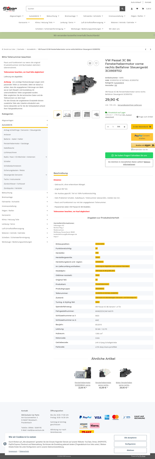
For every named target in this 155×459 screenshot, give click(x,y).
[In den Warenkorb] (56, 57)
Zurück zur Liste (9, 49)
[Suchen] (73, 8)
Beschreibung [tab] (61, 173)
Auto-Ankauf (136, 2)
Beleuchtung (7, 193)
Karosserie (6, 215)
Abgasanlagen (7, 120)
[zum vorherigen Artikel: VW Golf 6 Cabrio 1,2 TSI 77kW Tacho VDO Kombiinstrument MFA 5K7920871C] (145, 49)
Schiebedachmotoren (12, 166)
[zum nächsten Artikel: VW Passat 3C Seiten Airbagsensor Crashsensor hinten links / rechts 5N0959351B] (150, 49)
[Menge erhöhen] (124, 126)
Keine (97, 257)
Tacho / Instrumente (12, 179)
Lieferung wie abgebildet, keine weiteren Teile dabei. (112, 266)
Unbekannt (99, 262)
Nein (97, 275)
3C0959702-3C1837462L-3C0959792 (107, 293)
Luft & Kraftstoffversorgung (13, 228)
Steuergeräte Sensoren (13, 175)
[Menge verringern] (108, 126)
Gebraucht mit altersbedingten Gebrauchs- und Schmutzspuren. (116, 297)
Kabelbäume (9, 148)
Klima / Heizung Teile (10, 219)
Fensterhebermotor (102, 284)
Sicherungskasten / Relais (14, 170)
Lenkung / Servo (8, 224)
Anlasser (7, 134)
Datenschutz (24, 451)
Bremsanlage (7, 197)
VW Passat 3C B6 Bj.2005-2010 (105, 271)
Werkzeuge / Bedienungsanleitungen (17, 242)
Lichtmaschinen (10, 152)
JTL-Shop (142, 456)
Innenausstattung (9, 206)
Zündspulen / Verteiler (13, 188)
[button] (131, 8)
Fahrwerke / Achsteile (10, 201)
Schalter (7, 161)
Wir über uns (114, 29)
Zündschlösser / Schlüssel (14, 184)
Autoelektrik (119, 83)
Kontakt (148, 2)
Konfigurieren (130, 444)
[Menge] (113, 126)
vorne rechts (100, 244)
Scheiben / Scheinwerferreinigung (16, 237)
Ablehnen (130, 450)
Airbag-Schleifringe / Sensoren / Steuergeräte (22, 130)
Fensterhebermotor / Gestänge (16, 143)
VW (97, 253)
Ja (96, 248)
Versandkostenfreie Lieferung (130, 105)
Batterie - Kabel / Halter (13, 139)
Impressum (13, 451)
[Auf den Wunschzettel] (96, 63)
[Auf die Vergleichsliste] (90, 63)
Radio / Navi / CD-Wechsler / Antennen (19, 157)
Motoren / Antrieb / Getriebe (13, 233)
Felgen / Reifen (8, 210)
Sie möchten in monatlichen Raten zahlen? (129, 163)
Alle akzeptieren (130, 438)
